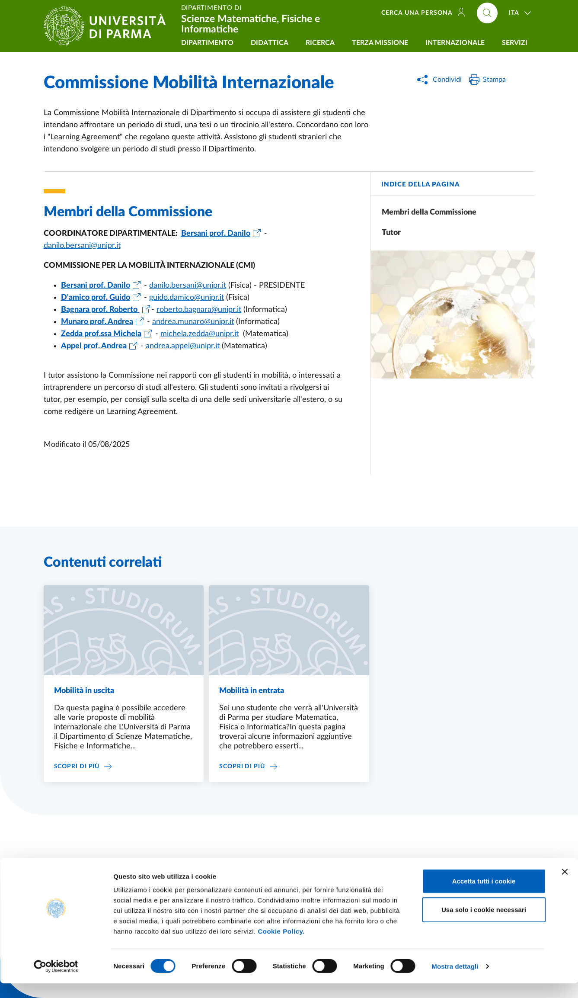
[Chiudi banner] (565, 886)
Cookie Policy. (281, 946)
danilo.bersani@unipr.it (82, 246)
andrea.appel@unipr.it (183, 346)
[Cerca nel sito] (487, 13)
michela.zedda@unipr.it (199, 334)
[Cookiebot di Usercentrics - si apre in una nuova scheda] (56, 981)
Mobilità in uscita (84, 691)
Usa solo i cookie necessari (483, 924)
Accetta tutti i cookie (484, 895)
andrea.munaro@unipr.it (193, 322)
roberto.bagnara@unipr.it (198, 310)
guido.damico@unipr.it (186, 298)
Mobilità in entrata (251, 691)
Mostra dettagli (454, 981)
